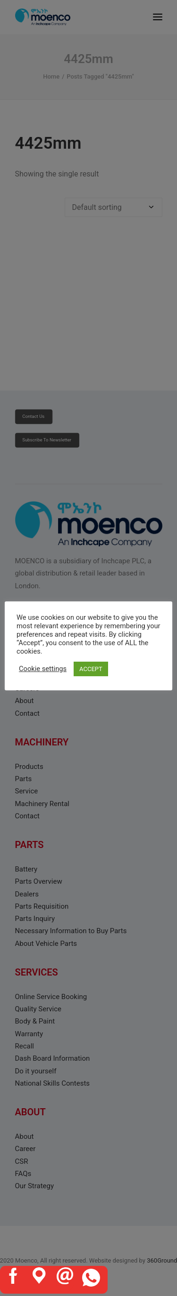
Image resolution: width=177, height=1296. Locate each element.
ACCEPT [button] (90, 668)
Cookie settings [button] (43, 668)
